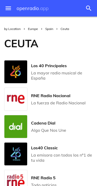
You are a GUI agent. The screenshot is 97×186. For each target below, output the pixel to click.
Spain (49, 29)
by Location (12, 29)
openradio (33, 8)
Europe (33, 29)
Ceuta (65, 29)
